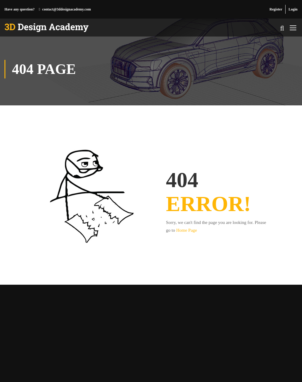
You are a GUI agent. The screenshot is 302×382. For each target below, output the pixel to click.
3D (22, 368)
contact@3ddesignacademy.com (66, 9)
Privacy (238, 368)
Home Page (186, 230)
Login (293, 9)
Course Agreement (267, 368)
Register (275, 9)
